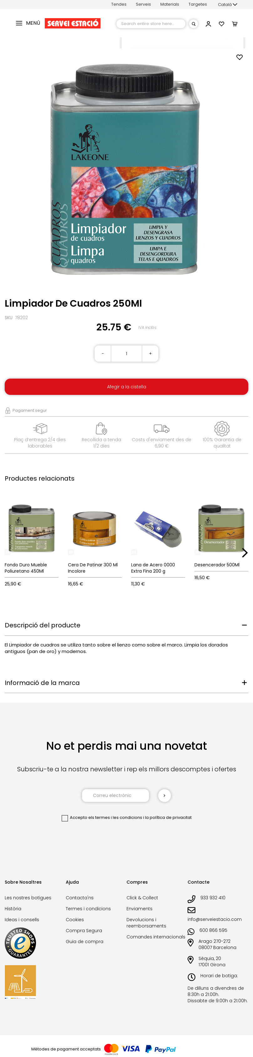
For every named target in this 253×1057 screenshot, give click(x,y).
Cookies (75, 920)
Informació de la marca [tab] (42, 682)
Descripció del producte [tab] (42, 625)
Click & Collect (142, 898)
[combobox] (150, 23)
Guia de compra (84, 941)
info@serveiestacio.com (215, 919)
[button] (227, 4)
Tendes (118, 4)
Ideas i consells (22, 920)
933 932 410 (212, 898)
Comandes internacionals (155, 937)
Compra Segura (84, 930)
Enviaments (139, 909)
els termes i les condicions (115, 817)
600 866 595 (213, 930)
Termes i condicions (88, 909)
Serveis (143, 4)
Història (13, 909)
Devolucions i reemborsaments (146, 923)
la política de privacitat (168, 817)
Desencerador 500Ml (217, 565)
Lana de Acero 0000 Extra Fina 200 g (153, 568)
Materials (169, 4)
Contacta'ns (80, 898)
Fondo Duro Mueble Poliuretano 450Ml (26, 568)
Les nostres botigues (28, 898)
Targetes (197, 4)
